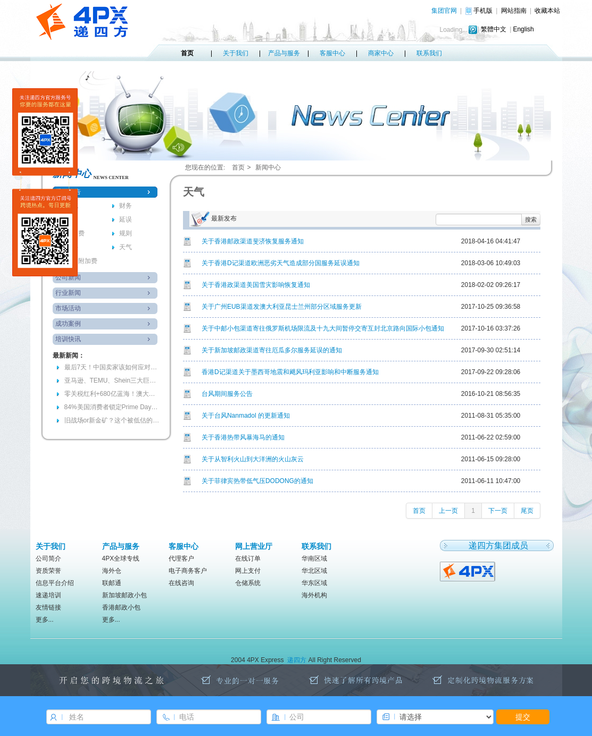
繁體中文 (493, 29)
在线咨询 (181, 583)
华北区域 (314, 570)
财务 (125, 205)
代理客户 (181, 558)
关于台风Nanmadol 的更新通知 (246, 415)
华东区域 (314, 583)
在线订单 (248, 558)
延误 (125, 219)
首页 (187, 53)
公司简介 (48, 558)
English (523, 29)
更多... (45, 619)
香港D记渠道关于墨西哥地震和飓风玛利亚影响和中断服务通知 (290, 372)
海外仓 (111, 570)
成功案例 (68, 323)
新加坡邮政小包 (124, 595)
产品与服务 (284, 53)
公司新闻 (68, 277)
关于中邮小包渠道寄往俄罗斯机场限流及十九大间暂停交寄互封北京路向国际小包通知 (323, 328)
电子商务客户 (188, 570)
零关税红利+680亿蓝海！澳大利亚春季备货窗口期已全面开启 (112, 393)
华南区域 (314, 558)
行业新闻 (68, 293)
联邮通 (111, 583)
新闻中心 (268, 167)
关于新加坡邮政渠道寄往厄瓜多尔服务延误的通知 (272, 350)
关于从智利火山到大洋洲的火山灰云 (253, 459)
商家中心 (381, 53)
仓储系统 (248, 583)
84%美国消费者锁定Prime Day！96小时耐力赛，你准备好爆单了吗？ (112, 407)
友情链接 (48, 607)
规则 (125, 233)
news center (111, 177)
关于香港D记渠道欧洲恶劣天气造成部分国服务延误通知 (281, 263)
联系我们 (429, 53)
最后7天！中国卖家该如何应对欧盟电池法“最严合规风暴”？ (112, 367)
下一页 (497, 510)
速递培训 (48, 595)
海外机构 (314, 595)
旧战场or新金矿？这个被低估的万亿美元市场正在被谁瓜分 (112, 420)
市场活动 (68, 308)
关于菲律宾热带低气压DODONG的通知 (257, 481)
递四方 (296, 660)
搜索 (531, 219)
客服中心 (332, 53)
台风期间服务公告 (227, 393)
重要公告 (68, 192)
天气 (125, 247)
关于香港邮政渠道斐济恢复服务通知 (253, 241)
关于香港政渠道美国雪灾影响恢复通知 (256, 285)
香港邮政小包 (121, 607)
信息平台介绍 (55, 583)
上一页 (448, 510)
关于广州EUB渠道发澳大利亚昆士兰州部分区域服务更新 (282, 306)
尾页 (527, 510)
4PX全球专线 (121, 558)
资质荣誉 (48, 570)
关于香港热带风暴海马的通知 (243, 437)
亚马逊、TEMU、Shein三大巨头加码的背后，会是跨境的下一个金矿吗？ (112, 380)
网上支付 (248, 570)
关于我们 (235, 53)
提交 (522, 717)
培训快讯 (68, 339)
